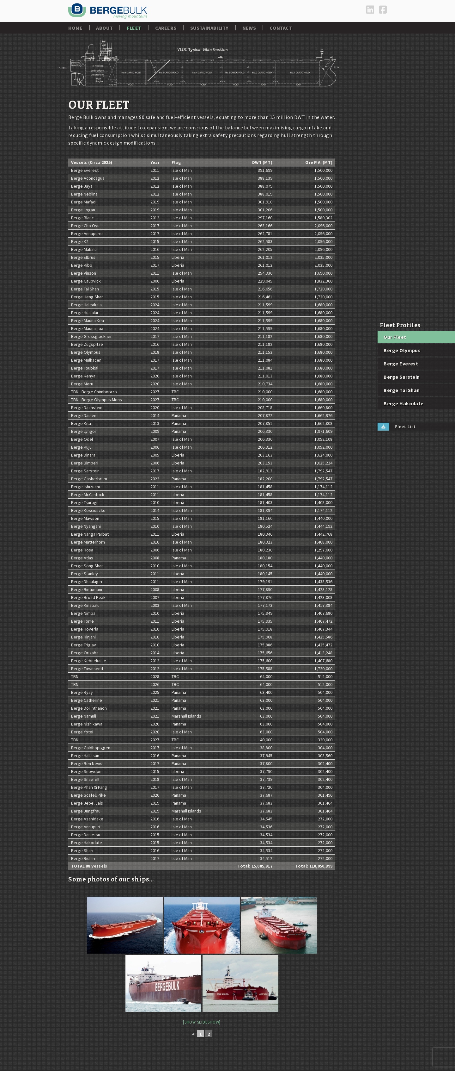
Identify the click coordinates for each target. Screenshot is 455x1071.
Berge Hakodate (404, 403)
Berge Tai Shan (402, 390)
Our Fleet (395, 337)
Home (75, 27)
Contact (281, 27)
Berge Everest (401, 363)
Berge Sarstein (402, 377)
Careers (165, 27)
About (104, 27)
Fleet (134, 27)
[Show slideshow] (202, 1022)
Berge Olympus (402, 350)
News (249, 27)
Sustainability (209, 27)
